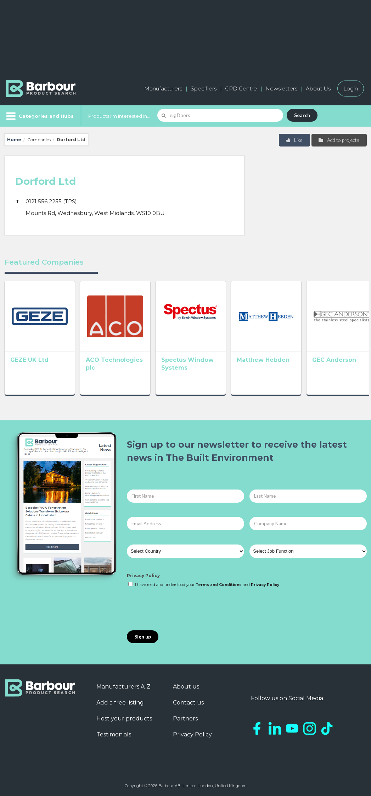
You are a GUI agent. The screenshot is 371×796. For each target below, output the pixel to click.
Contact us (188, 702)
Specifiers (204, 88)
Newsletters (281, 88)
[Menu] (39, 116)
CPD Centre (241, 88)
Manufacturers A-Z (123, 686)
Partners (185, 718)
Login (350, 88)
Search (302, 115)
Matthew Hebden (257, 357)
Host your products (124, 718)
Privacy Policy (143, 575)
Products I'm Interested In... (119, 116)
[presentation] (181, 609)
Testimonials (113, 734)
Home (14, 139)
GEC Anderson (326, 357)
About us (186, 686)
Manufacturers (163, 88)
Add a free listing (120, 702)
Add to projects (338, 140)
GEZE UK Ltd (29, 357)
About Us (318, 88)
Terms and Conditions (219, 584)
